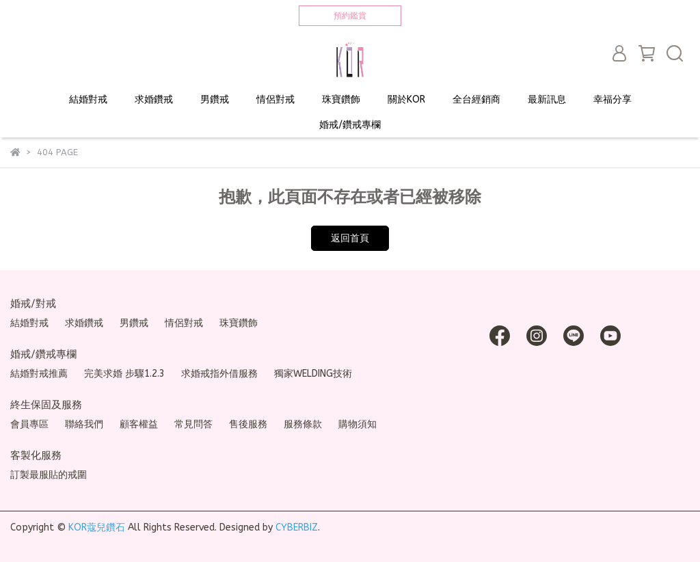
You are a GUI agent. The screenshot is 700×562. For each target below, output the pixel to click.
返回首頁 (350, 238)
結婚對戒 (88, 99)
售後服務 (248, 424)
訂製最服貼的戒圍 (48, 475)
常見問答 (193, 424)
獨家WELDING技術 (313, 373)
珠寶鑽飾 (341, 99)
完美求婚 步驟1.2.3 (124, 373)
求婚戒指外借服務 (219, 373)
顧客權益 (139, 424)
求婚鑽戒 (154, 99)
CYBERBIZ (296, 527)
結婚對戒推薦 (39, 373)
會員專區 (29, 424)
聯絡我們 (84, 424)
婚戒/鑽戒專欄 (350, 125)
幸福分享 (612, 99)
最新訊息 (547, 99)
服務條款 (303, 424)
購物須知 (357, 424)
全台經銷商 (476, 99)
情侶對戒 (275, 99)
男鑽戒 (214, 99)
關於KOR (406, 99)
